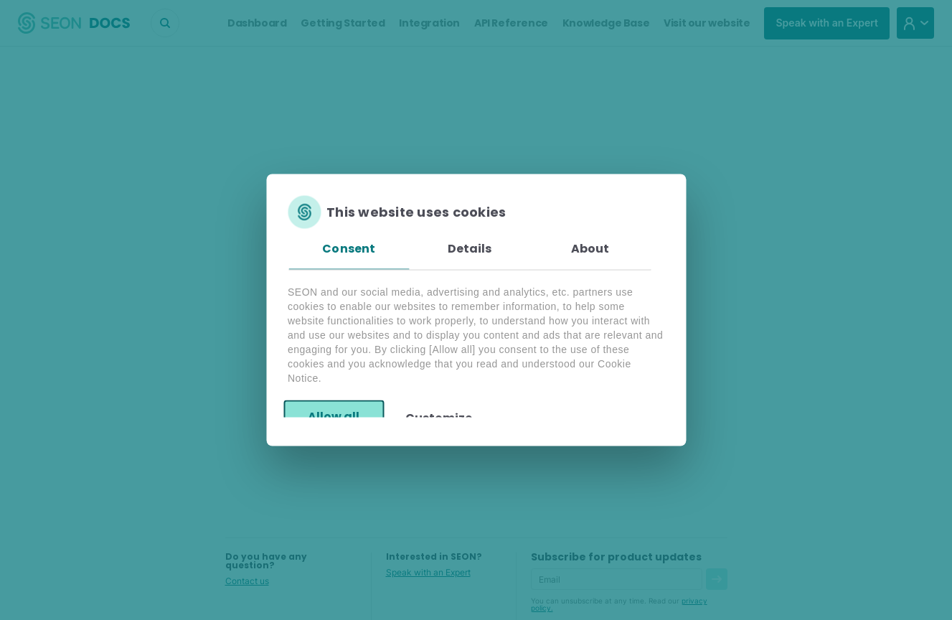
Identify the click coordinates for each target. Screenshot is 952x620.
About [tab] (590, 248)
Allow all (333, 416)
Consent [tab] (348, 248)
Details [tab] (470, 248)
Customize (438, 417)
